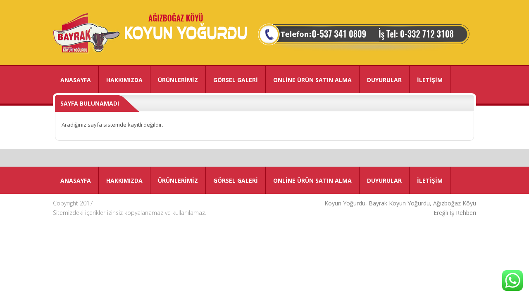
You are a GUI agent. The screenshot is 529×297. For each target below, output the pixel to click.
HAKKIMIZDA (124, 80)
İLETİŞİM (430, 80)
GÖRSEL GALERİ (235, 80)
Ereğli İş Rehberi (455, 213)
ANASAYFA (75, 80)
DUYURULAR (384, 80)
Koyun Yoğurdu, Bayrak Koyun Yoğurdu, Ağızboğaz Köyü (400, 203)
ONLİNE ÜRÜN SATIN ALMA (312, 80)
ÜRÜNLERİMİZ (178, 80)
